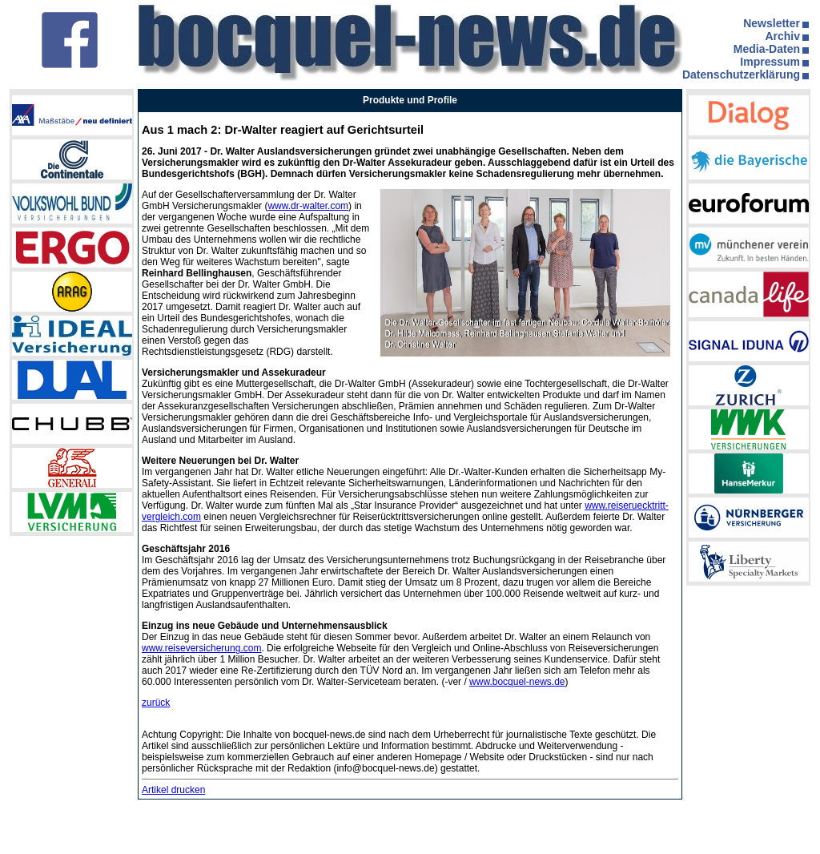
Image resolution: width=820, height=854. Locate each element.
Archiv (782, 36)
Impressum (770, 61)
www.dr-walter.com (307, 205)
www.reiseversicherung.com (201, 648)
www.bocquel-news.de (517, 681)
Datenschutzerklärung (741, 74)
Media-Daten (767, 48)
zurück (156, 702)
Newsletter (771, 23)
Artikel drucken (173, 790)
